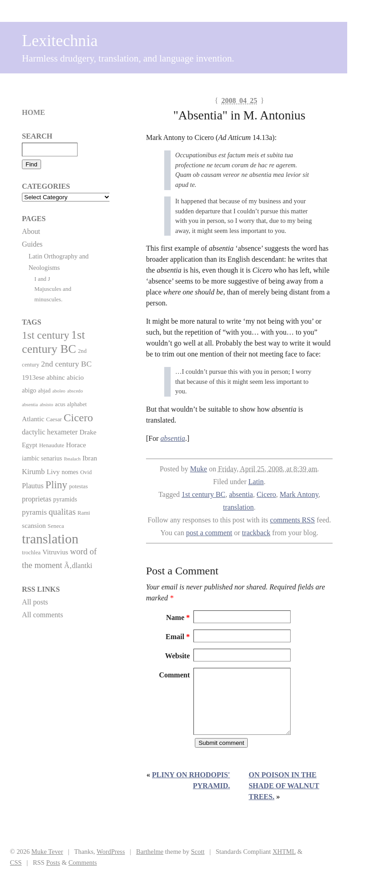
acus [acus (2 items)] (60, 404)
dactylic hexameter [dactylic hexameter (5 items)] (50, 432)
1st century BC (203, 494)
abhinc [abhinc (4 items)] (56, 377)
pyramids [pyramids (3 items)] (65, 499)
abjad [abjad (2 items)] (44, 390)
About (31, 231)
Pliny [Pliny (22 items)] (57, 485)
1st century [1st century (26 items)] (45, 335)
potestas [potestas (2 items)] (78, 486)
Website (177, 656)
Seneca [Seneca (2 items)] (55, 526)
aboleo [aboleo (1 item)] (58, 390)
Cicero (266, 494)
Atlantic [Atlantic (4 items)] (33, 419)
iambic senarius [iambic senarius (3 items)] (42, 458)
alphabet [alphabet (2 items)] (77, 404)
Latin (256, 481)
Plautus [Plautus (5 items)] (33, 486)
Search (37, 136)
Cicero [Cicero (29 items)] (78, 418)
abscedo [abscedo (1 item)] (75, 390)
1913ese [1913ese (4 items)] (33, 377)
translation (238, 507)
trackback (256, 533)
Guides (32, 244)
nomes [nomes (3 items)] (70, 471)
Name (178, 617)
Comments (82, 862)
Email (178, 636)
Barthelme (149, 851)
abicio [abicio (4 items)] (75, 377)
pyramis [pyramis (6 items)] (34, 512)
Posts (53, 862)
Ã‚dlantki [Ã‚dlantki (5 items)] (78, 565)
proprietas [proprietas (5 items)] (36, 499)
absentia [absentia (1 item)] (30, 404)
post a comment (209, 533)
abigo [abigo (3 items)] (29, 390)
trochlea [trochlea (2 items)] (31, 552)
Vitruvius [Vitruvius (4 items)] (55, 552)
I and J (42, 278)
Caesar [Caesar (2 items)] (54, 419)
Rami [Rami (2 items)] (84, 513)
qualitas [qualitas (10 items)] (61, 511)
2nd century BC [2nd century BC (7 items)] (66, 363)
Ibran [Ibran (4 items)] (90, 458)
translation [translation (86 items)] (50, 539)
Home (33, 112)
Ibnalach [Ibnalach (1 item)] (72, 458)
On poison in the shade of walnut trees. (284, 786)
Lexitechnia (60, 41)
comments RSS (292, 520)
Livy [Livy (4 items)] (53, 471)
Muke (198, 469)
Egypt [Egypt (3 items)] (29, 445)
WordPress (111, 851)
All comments (42, 615)
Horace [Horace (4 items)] (76, 445)
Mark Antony (299, 494)
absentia (241, 494)
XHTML (284, 851)
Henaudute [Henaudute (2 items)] (51, 445)
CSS (16, 862)
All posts (35, 602)
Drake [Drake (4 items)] (87, 432)
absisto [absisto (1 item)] (46, 404)
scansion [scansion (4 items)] (34, 525)
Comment (174, 675)
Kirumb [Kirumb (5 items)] (33, 471)
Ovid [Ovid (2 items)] (86, 472)
